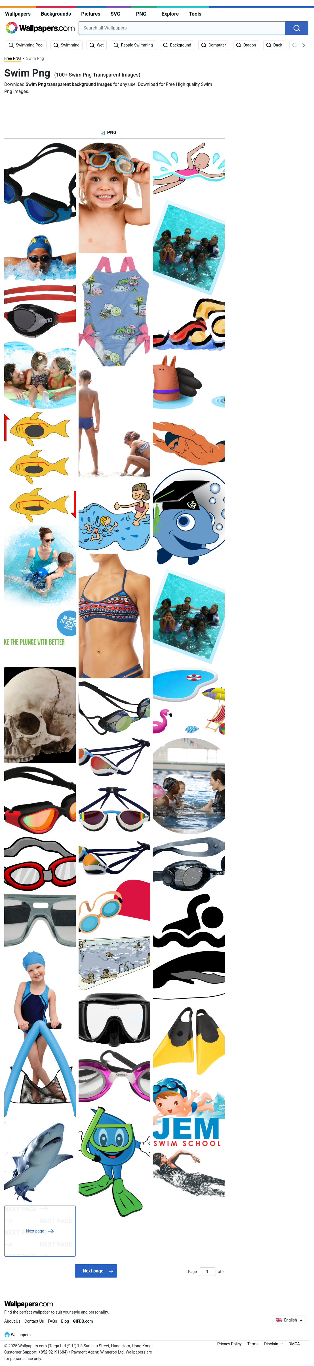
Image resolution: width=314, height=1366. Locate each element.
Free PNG (12, 58)
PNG (141, 14)
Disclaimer (273, 1344)
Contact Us (34, 1321)
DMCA (294, 1344)
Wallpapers (18, 14)
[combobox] (182, 28)
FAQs (52, 1321)
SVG (116, 14)
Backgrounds (56, 14)
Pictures (90, 14)
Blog (65, 1321)
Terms (252, 1344)
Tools (195, 14)
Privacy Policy (229, 1344)
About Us (12, 1321)
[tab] (109, 133)
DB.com (83, 1321)
